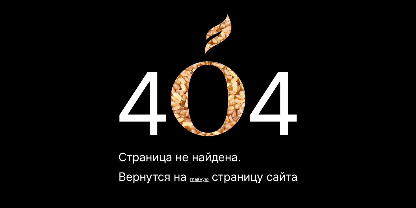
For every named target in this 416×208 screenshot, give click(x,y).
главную (199, 179)
